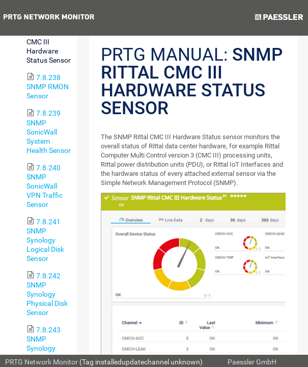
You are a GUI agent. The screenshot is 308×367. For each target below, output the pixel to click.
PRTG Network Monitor (41, 362)
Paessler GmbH (252, 362)
